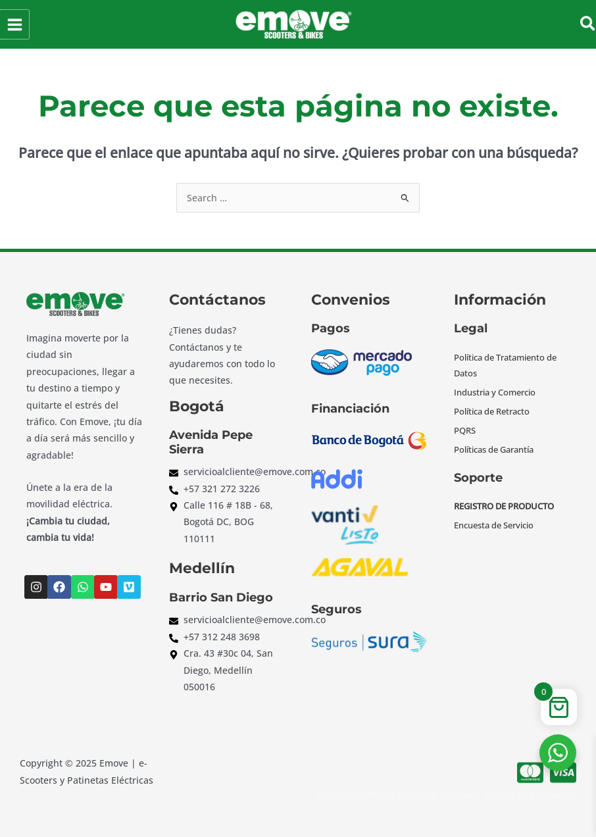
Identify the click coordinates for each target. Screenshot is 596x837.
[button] (588, 24)
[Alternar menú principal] (14, 24)
